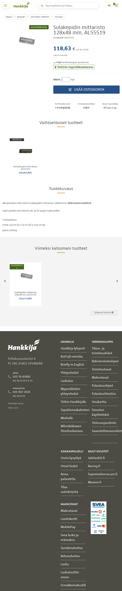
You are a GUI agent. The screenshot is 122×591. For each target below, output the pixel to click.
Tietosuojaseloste (104, 423)
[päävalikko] (5, 5)
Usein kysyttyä (71, 458)
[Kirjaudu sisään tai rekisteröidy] (109, 5)
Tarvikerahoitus (72, 548)
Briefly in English (72, 364)
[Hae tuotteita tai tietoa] (68, 6)
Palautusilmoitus (104, 393)
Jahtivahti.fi (96, 458)
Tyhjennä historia (103, 312)
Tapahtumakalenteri (75, 410)
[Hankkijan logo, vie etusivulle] (22, 5)
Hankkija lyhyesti (73, 348)
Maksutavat (100, 377)
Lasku (65, 564)
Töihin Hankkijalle (73, 402)
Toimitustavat (101, 369)
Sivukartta (99, 402)
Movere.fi (94, 482)
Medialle (67, 418)
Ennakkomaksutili (73, 585)
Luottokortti (69, 519)
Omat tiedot (69, 466)
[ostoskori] (116, 5)
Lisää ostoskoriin (86, 89)
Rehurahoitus (70, 556)
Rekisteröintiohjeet (105, 361)
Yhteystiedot (69, 372)
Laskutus (67, 381)
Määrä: (57, 79)
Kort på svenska (72, 356)
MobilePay (68, 527)
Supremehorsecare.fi (102, 474)
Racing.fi (94, 466)
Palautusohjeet (102, 385)
